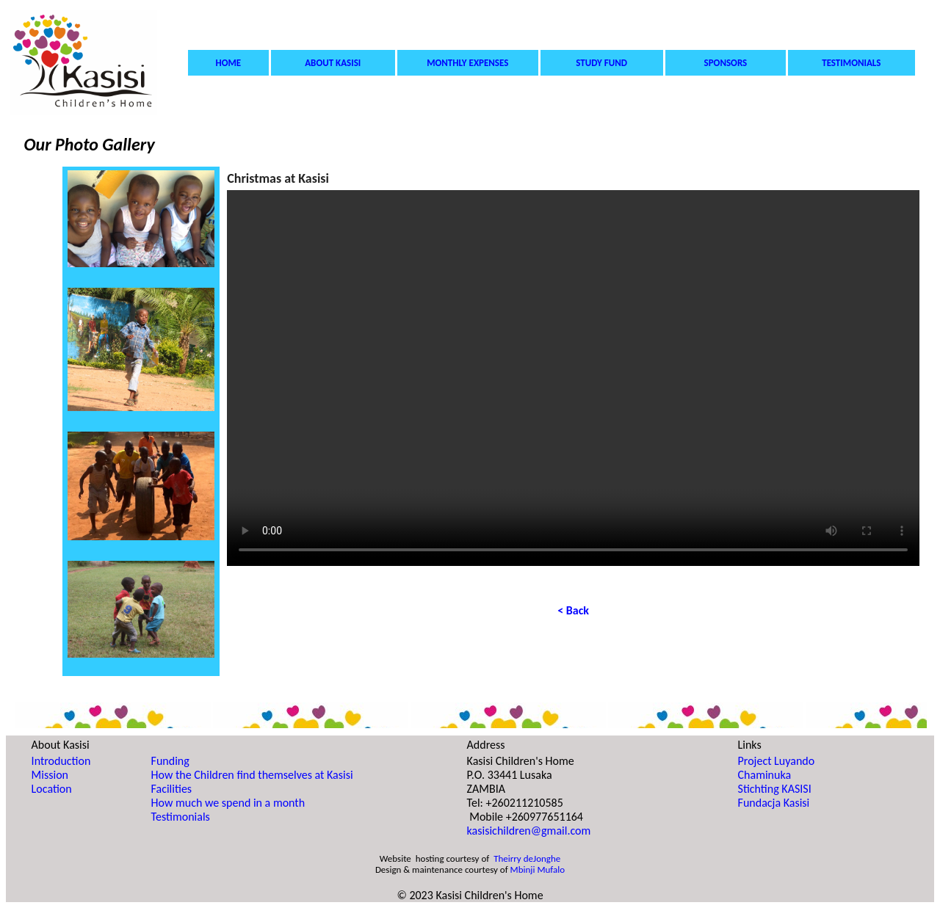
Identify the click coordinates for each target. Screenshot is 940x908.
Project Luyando (776, 761)
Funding (170, 761)
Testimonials (180, 817)
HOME (229, 62)
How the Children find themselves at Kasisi (252, 775)
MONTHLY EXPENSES (467, 62)
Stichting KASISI (774, 789)
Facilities (171, 789)
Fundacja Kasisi (774, 803)
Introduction (61, 761)
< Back (573, 610)
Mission (50, 775)
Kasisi (313, 178)
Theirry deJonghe (527, 858)
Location (52, 789)
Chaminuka (765, 775)
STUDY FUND (601, 62)
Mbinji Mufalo (537, 869)
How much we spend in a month (228, 803)
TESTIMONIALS (851, 62)
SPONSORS (726, 62)
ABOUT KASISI (333, 62)
